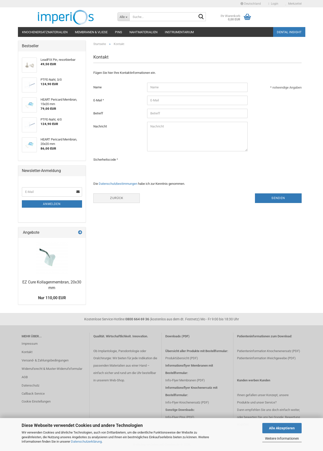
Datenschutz (30, 385)
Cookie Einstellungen (36, 401)
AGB (25, 377)
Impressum (30, 343)
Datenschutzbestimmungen (118, 184)
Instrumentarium (179, 32)
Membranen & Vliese (91, 32)
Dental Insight (289, 32)
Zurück (116, 198)
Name (97, 87)
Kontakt (27, 352)
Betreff (98, 113)
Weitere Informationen (282, 438)
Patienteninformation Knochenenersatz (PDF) (268, 351)
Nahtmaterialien (143, 32)
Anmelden (52, 204)
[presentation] (184, 164)
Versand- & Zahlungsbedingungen (45, 360)
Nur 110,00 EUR (52, 297)
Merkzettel (294, 3)
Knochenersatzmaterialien (45, 32)
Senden (278, 198)
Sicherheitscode (105, 159)
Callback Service (33, 393)
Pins (118, 32)
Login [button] (273, 3)
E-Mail (98, 100)
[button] (251, 3)
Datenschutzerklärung (86, 441)
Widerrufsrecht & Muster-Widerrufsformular (52, 369)
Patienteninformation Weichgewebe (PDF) (266, 358)
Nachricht (100, 126)
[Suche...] (123, 16)
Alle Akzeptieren (282, 428)
